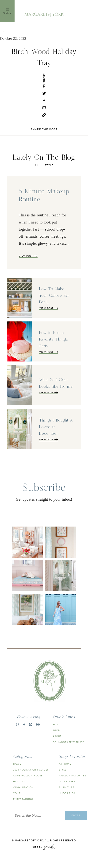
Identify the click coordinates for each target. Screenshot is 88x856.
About (57, 736)
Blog (56, 724)
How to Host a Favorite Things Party (53, 339)
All (37, 165)
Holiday (19, 781)
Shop (56, 730)
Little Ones (67, 781)
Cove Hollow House (28, 775)
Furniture (66, 787)
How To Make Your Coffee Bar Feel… (54, 295)
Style (49, 165)
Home (17, 764)
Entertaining (23, 799)
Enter (75, 815)
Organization (23, 787)
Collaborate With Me (68, 742)
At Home (65, 764)
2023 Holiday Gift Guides (31, 769)
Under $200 (67, 793)
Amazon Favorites (72, 775)
